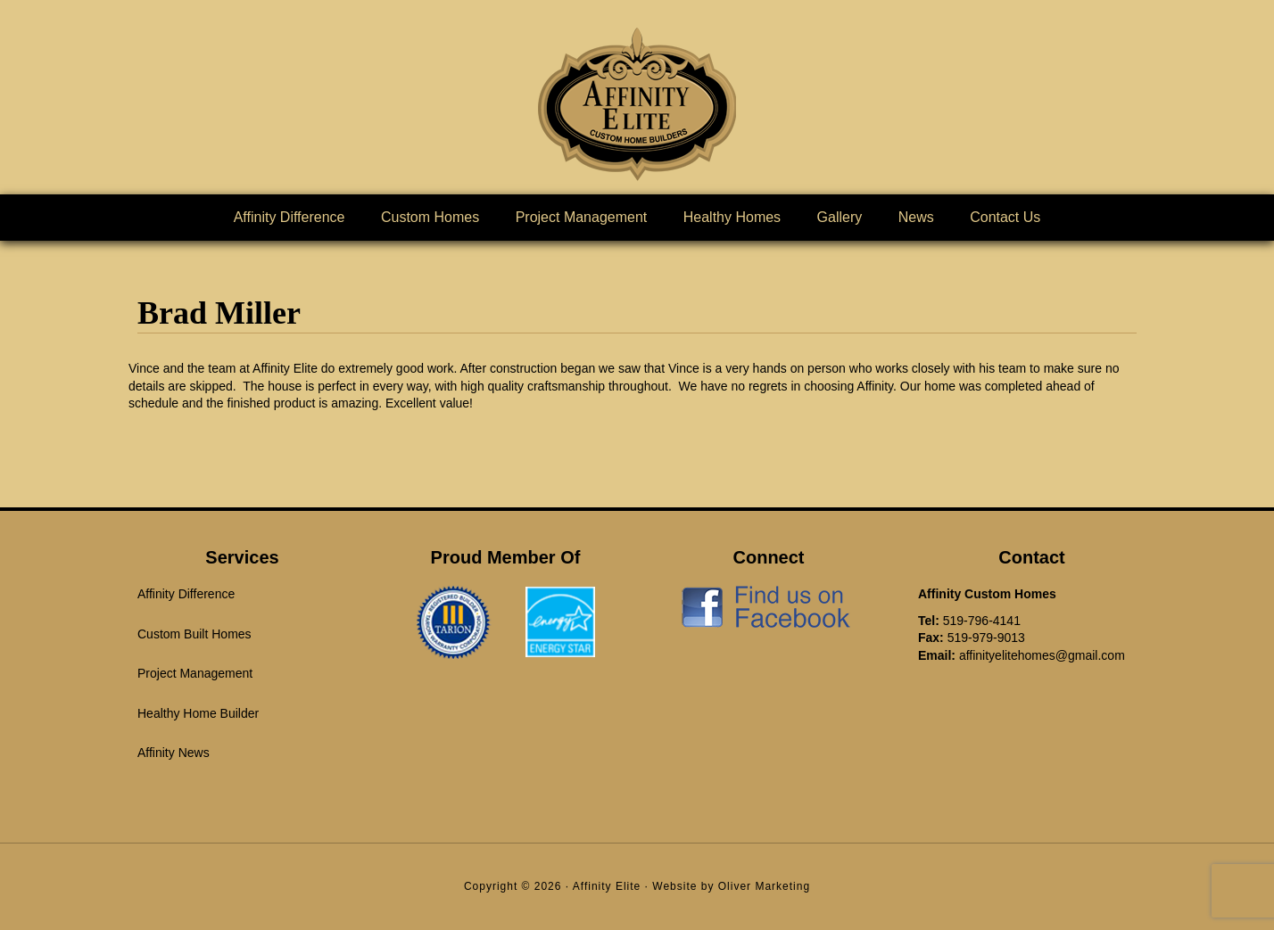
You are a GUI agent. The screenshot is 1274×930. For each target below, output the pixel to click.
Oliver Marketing (764, 886)
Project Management (194, 673)
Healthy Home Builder (198, 713)
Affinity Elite (637, 104)
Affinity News (173, 752)
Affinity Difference (186, 594)
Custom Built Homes (194, 634)
